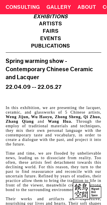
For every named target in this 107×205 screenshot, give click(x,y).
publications (50, 46)
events (50, 38)
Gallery (59, 7)
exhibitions (50, 16)
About (87, 7)
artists (50, 23)
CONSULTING (23, 7)
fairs (51, 31)
